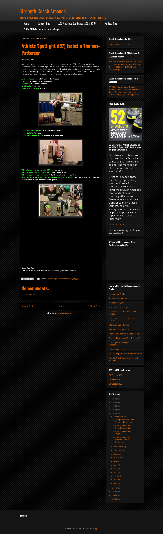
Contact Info (43, 23)
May (116, 468)
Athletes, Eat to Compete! (120, 307)
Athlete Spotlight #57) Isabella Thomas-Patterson (122, 439)
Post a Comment (31, 294)
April (116, 472)
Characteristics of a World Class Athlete (122, 312)
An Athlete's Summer (118, 298)
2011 (113, 488)
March (117, 476)
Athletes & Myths (116, 302)
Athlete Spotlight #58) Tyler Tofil (122, 432)
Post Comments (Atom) (66, 313)
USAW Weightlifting (117, 349)
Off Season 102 (115, 379)
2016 (113, 398)
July (115, 461)
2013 (113, 409)
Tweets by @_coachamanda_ (121, 44)
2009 (113, 495)
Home (26, 23)
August (117, 457)
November (119, 446)
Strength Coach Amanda (42, 11)
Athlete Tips (111, 23)
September (119, 454)
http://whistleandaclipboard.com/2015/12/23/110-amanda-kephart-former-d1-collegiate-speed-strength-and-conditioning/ (125, 65)
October (117, 450)
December (118, 416)
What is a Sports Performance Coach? (125, 353)
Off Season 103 (115, 384)
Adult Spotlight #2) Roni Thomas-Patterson (123, 420)
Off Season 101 (115, 375)
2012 (113, 413)
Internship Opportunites (119, 325)
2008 (113, 499)
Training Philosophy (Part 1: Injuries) (124, 338)
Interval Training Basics (119, 329)
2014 (113, 406)
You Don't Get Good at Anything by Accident (124, 359)
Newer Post (27, 306)
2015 (113, 402)
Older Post (95, 306)
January (117, 483)
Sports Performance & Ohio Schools (124, 333)
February (118, 479)
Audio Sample (116, 224)
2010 (113, 491)
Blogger (95, 529)
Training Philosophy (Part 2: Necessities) (120, 343)
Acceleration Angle (117, 294)
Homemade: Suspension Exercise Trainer (123, 319)
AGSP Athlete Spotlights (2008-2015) (77, 23)
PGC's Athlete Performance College (41, 29)
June (116, 465)
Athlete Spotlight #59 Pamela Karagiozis (122, 426)
